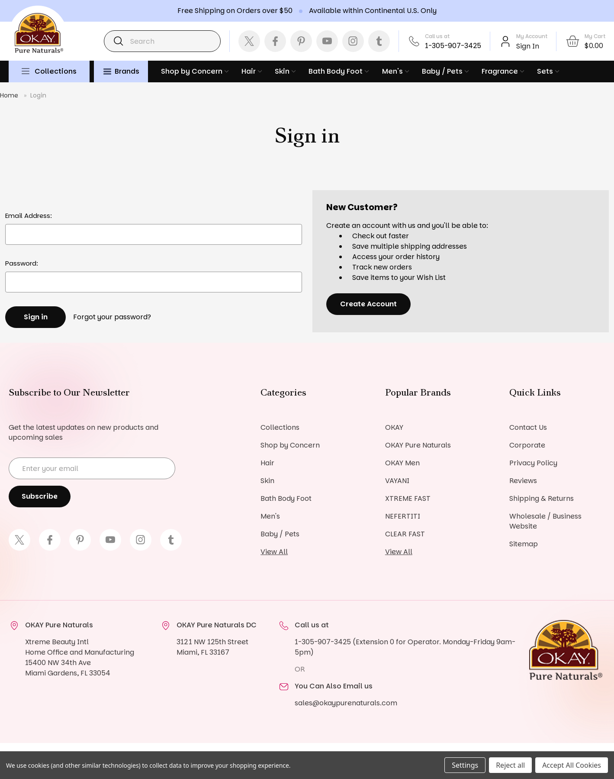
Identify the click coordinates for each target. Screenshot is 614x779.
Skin (285, 71)
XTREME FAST (408, 498)
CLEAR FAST (405, 534)
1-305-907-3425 (453, 46)
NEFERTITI (402, 516)
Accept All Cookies (571, 765)
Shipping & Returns (541, 498)
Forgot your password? (112, 317)
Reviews (523, 481)
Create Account (368, 304)
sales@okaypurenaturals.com (346, 703)
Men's (395, 71)
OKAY (394, 427)
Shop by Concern (194, 71)
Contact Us (528, 427)
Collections (56, 71)
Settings (465, 765)
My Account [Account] (531, 36)
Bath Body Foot (339, 71)
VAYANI (397, 481)
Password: (21, 263)
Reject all (510, 765)
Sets (548, 71)
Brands (121, 71)
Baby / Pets (445, 71)
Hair (251, 71)
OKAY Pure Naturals (418, 445)
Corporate (527, 445)
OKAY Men (402, 463)
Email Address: (28, 215)
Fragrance (503, 71)
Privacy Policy (533, 463)
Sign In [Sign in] (527, 46)
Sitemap (523, 544)
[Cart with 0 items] (585, 41)
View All (274, 552)
